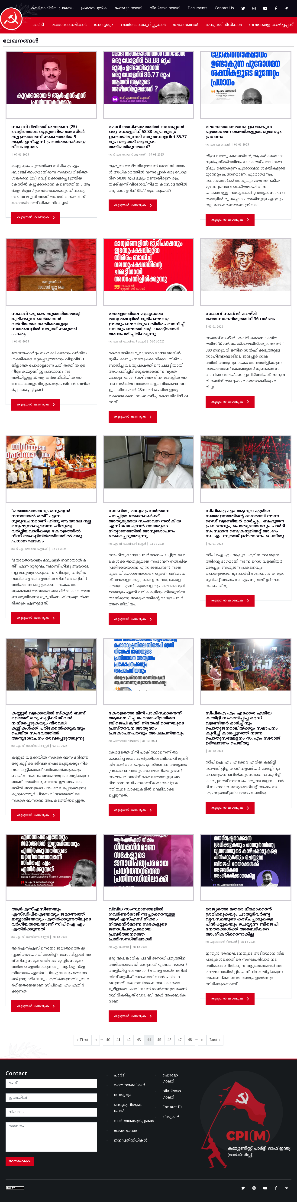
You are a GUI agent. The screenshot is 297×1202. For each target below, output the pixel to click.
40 (109, 1039)
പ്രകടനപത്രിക (94, 8)
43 (140, 1039)
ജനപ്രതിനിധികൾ (224, 25)
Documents (197, 8)
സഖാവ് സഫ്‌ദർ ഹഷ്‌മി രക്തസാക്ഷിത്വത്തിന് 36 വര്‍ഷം (240, 316)
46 (170, 1039)
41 (119, 1039)
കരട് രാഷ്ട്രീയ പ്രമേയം (52, 8)
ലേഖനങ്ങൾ (185, 25)
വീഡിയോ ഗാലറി (165, 8)
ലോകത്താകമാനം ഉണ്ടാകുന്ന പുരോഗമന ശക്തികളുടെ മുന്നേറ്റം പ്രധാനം (244, 132)
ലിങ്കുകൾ (170, 1117)
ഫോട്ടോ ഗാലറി (128, 8)
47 (181, 1039)
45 (160, 1039)
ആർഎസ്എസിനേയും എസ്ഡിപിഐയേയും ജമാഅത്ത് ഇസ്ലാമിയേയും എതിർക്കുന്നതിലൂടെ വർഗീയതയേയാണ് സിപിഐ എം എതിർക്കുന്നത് (51, 919)
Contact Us (224, 8)
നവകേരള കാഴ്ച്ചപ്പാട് (271, 25)
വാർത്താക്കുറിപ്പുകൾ (143, 25)
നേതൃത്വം (103, 25)
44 (150, 1039)
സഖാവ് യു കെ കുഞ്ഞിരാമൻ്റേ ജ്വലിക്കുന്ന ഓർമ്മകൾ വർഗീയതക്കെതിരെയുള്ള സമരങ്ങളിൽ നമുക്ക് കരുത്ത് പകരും (46, 324)
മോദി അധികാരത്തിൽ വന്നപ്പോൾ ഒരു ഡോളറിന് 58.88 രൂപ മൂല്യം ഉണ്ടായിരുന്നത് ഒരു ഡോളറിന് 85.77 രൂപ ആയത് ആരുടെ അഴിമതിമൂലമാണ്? (148, 137)
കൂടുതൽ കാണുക (36, 217)
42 (130, 1039)
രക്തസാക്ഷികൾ (69, 25)
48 (191, 1039)
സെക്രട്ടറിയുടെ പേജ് (128, 1108)
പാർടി (38, 25)
